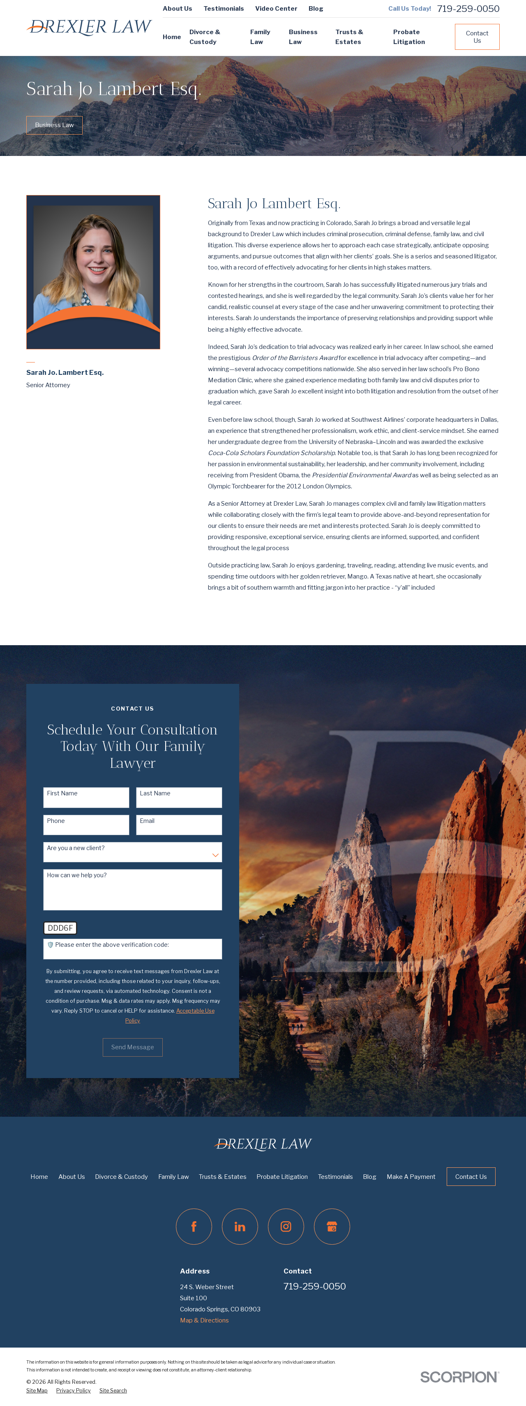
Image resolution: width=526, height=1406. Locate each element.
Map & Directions (204, 1320)
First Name (52, 793)
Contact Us (477, 37)
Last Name (144, 793)
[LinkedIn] (240, 1226)
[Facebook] (194, 1226)
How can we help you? (67, 875)
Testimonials (223, 8)
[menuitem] (37, 1391)
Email (136, 821)
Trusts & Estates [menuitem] (349, 37)
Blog (316, 8)
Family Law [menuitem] (260, 37)
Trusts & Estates (223, 1177)
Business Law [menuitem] (303, 37)
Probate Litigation (282, 1177)
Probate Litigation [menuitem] (409, 37)
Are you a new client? (66, 848)
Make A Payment (411, 1177)
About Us (177, 8)
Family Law (173, 1177)
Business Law (54, 125)
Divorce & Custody (121, 1177)
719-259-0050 (468, 9)
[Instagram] (286, 1226)
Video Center (276, 8)
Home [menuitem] (172, 37)
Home (39, 1177)
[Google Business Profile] (332, 1226)
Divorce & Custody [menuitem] (204, 37)
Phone (46, 821)
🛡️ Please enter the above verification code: (98, 944)
